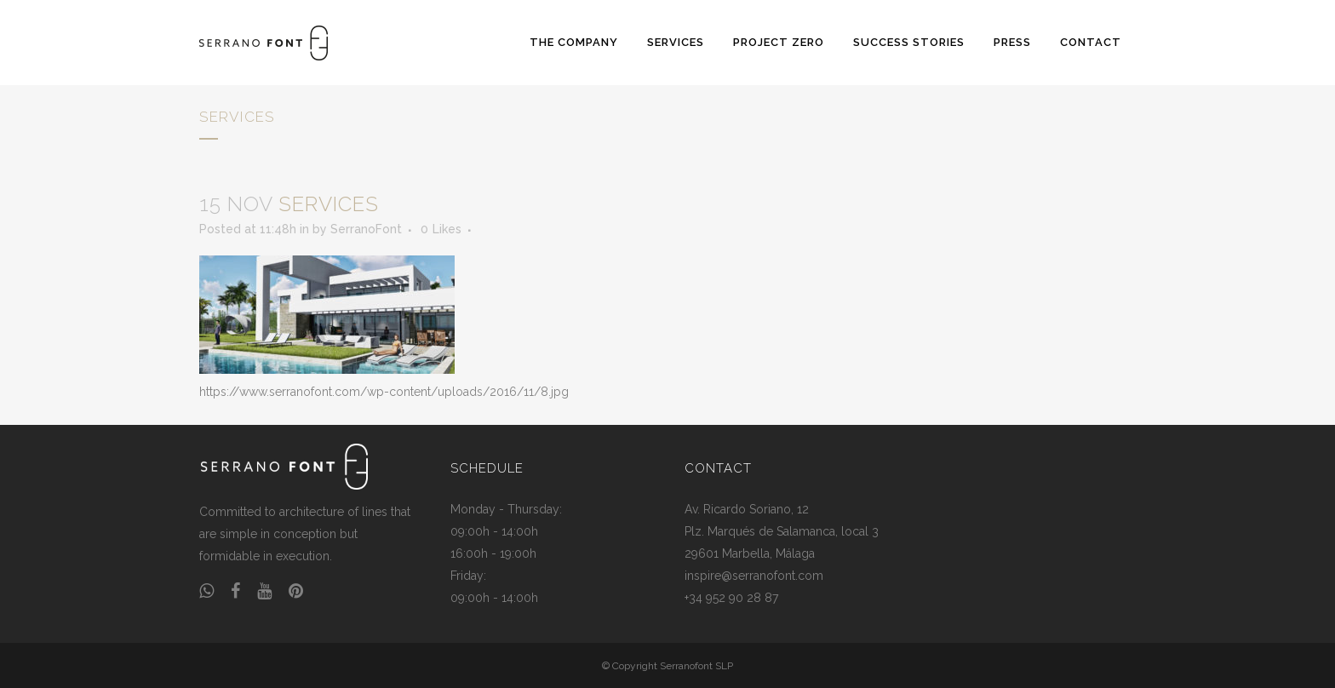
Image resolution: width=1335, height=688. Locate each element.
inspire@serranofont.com (754, 575)
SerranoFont (366, 229)
